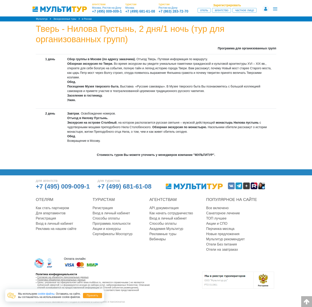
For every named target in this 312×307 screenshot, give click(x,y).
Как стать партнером (52, 208)
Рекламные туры (162, 234)
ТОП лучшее (216, 218)
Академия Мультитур (166, 229)
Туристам (104, 199)
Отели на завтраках (222, 249)
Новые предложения (223, 234)
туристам (130, 4)
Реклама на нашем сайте (56, 229)
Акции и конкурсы (107, 229)
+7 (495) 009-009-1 (107, 11)
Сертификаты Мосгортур (112, 234)
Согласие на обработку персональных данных (63, 277)
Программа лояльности (111, 223)
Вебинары (157, 239)
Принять (92, 295)
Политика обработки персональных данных (61, 279)
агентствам (99, 4)
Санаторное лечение (223, 213)
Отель (204, 10)
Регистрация (46, 218)
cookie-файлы (46, 293)
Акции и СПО (217, 223)
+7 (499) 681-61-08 (140, 11)
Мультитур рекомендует (225, 239)
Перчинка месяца (220, 229)
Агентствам (163, 199)
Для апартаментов (51, 213)
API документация (164, 208)
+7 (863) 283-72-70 (173, 11)
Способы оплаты (106, 218)
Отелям (44, 199)
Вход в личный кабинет (54, 223)
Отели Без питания (221, 244)
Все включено (217, 208)
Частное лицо (244, 10)
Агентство (221, 10)
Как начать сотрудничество (171, 213)
